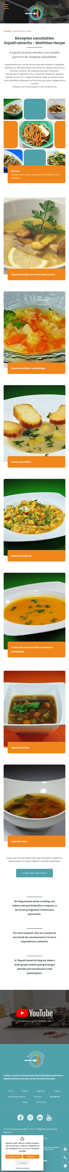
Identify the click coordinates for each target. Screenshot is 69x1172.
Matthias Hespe (17, 1096)
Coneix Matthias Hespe (34, 873)
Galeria (38, 1096)
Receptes (7, 31)
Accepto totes (13, 1156)
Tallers (24, 1091)
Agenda (41, 1091)
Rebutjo (31, 1156)
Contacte (41, 1102)
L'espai (57, 1091)
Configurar (22, 1163)
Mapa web (48, 1149)
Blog (25, 1102)
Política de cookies (50, 1147)
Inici (10, 1091)
